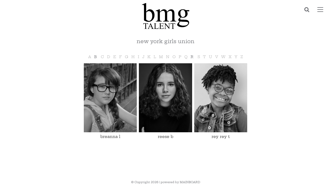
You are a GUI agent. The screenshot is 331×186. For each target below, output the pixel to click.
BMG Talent (165, 16)
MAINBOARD (190, 182)
